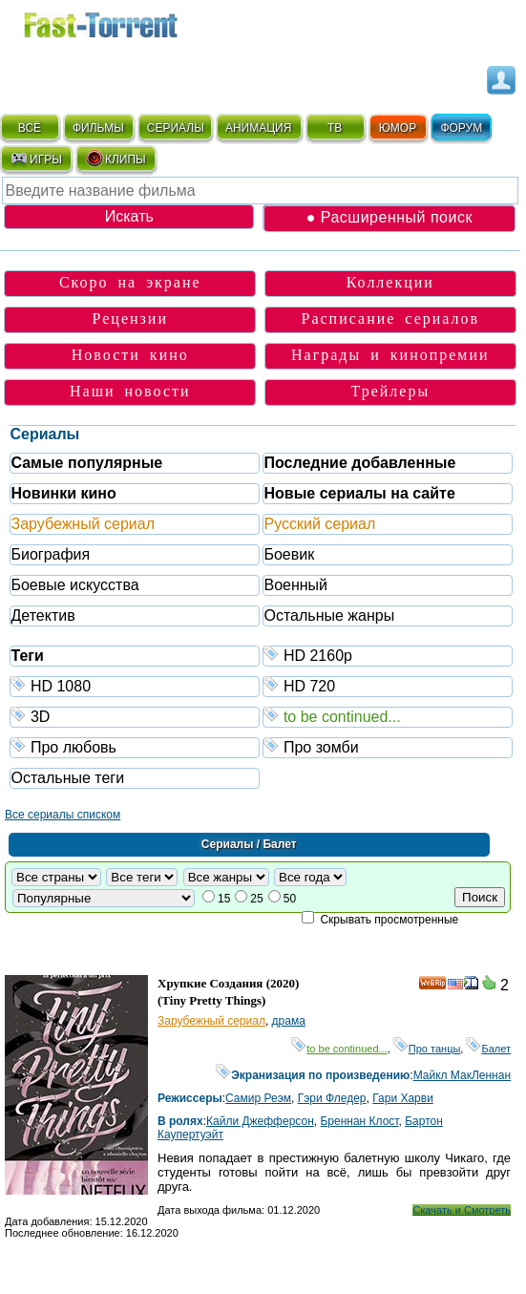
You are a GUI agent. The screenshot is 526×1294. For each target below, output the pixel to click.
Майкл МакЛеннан (462, 1075)
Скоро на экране (130, 282)
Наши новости (130, 391)
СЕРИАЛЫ (175, 128)
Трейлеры (390, 391)
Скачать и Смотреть (461, 1210)
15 (224, 898)
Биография (50, 554)
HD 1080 (135, 685)
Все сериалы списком (62, 814)
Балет (488, 1048)
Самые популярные (86, 463)
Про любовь (135, 746)
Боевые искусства (74, 585)
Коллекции (390, 282)
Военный (295, 585)
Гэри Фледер (332, 1098)
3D (135, 716)
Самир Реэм (258, 1098)
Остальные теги (67, 778)
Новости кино (130, 355)
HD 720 (388, 685)
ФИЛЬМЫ (98, 128)
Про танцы (427, 1048)
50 (290, 898)
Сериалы (44, 434)
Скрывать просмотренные (389, 919)
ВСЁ (29, 128)
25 (256, 898)
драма (288, 1021)
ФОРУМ (461, 128)
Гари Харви (402, 1098)
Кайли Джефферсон (260, 1121)
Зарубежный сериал (83, 524)
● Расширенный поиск (389, 217)
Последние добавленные (359, 463)
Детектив (42, 615)
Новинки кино (63, 493)
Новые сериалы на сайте (358, 493)
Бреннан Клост (359, 1121)
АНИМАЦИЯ (258, 128)
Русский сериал (319, 524)
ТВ (334, 128)
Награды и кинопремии (390, 355)
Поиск (479, 897)
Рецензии (130, 318)
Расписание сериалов (391, 318)
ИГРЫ (36, 158)
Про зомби (388, 746)
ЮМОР (397, 128)
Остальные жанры (328, 615)
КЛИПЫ (115, 158)
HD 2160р (388, 655)
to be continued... (388, 716)
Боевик (288, 554)
